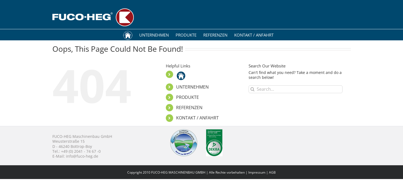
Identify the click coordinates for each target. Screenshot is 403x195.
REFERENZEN (189, 107)
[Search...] (296, 89)
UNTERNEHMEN (192, 87)
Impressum (256, 172)
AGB (272, 172)
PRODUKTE (187, 97)
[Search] (252, 89)
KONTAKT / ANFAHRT (197, 118)
